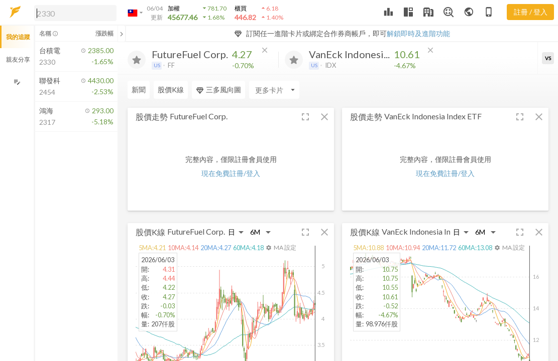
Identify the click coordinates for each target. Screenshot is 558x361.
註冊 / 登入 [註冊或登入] (530, 12)
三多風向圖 (218, 89)
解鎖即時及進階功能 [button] (418, 33)
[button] (73, 12)
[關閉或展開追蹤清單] (121, 34)
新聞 (139, 89)
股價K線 (171, 89)
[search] (75, 13)
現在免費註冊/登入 (230, 173)
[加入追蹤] (137, 60)
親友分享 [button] (18, 59)
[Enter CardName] (274, 90)
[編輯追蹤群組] (17, 82)
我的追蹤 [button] (18, 37)
